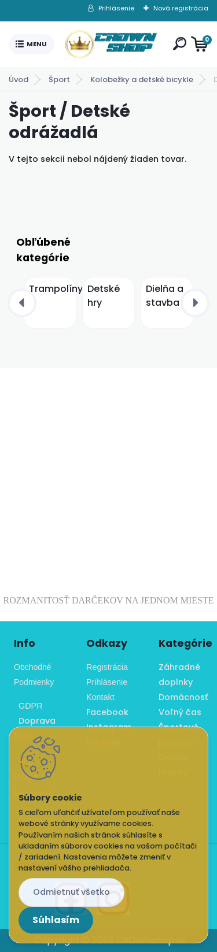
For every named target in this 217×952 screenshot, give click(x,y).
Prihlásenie (116, 8)
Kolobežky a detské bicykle (141, 79)
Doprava (35, 721)
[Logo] (111, 44)
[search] (179, 43)
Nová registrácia (180, 8)
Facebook (107, 712)
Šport (59, 79)
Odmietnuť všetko (71, 892)
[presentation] (22, 302)
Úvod (18, 79)
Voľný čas (180, 712)
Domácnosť (183, 697)
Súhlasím (55, 920)
